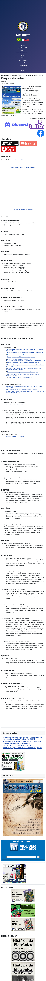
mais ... (23, 70)
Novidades (23, 63)
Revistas (23, 68)
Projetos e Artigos (23, 65)
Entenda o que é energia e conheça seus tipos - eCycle (22, 372)
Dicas (23, 58)
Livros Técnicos (23, 60)
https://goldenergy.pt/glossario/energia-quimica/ (21, 357)
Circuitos (22, 55)
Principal (23, 45)
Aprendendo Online (23, 48)
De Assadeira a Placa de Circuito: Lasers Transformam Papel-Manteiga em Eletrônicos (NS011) (22, 742)
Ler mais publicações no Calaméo (23, 209)
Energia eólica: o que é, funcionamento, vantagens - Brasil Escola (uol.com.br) (25, 365)
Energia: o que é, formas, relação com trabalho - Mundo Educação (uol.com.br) (25, 349)
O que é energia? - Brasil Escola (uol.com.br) (20, 377)
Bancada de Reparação (23, 53)
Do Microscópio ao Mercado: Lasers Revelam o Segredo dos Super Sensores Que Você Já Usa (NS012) (22, 738)
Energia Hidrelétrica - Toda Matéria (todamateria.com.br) (23, 362)
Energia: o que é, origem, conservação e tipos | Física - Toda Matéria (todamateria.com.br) (23, 369)
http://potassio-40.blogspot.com (15, 436)
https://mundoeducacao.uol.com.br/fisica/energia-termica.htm (25, 352)
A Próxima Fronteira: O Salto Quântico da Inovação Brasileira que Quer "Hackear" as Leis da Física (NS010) (22, 747)
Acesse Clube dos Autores (17, 160)
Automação (23, 50)
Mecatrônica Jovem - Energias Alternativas (23, 167)
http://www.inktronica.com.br (14, 404)
